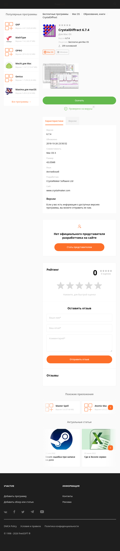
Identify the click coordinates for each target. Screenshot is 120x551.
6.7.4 (64, 38)
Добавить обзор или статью (19, 501)
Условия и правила (30, 526)
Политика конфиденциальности (62, 526)
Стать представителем (79, 247)
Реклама (66, 501)
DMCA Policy (10, 526)
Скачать (79, 100)
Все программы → (21, 101)
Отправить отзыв (79, 359)
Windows (62, 52)
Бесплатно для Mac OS (78, 42)
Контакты (67, 496)
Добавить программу (15, 496)
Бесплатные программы (55, 14)
